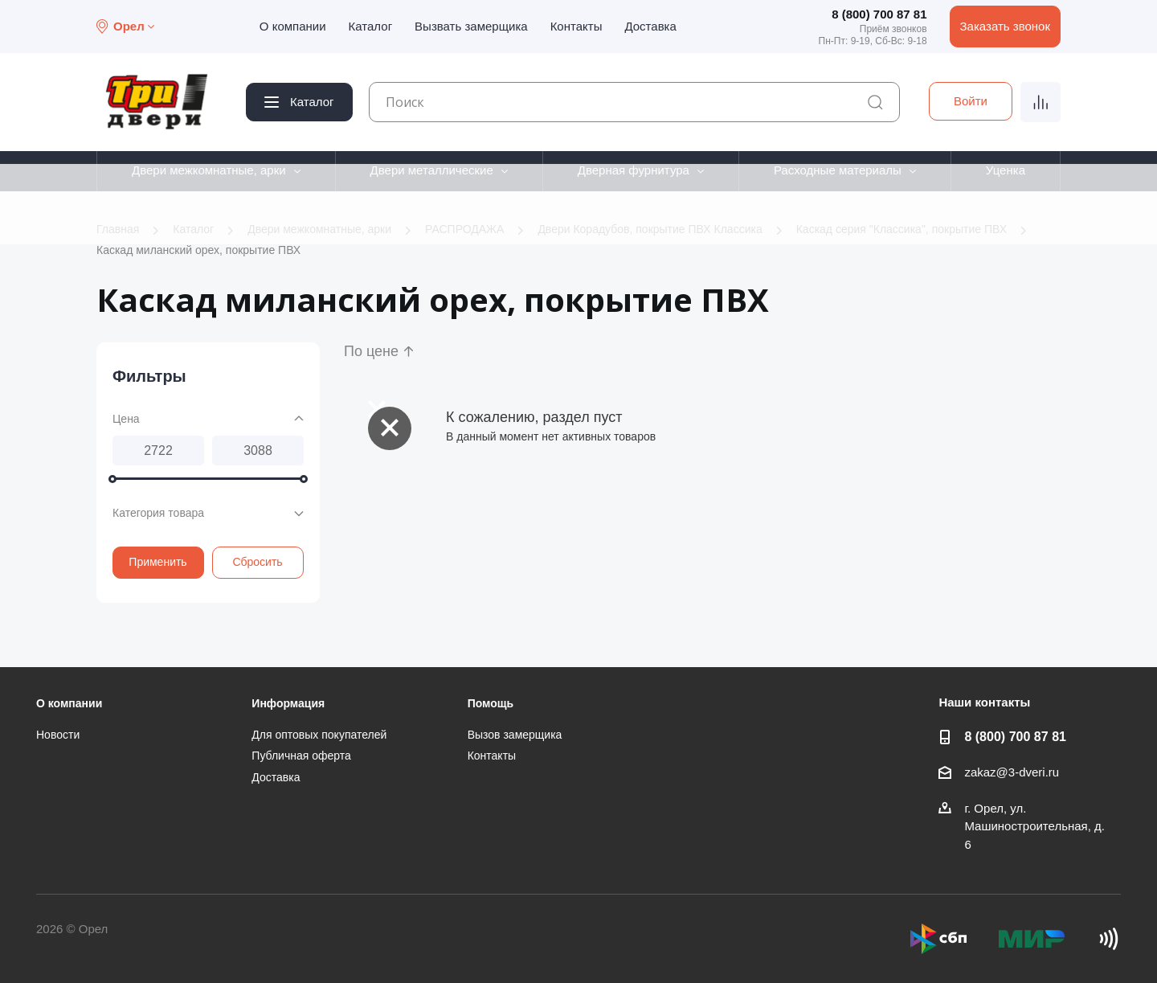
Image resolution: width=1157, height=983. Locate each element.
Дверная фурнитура (633, 170)
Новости (58, 734)
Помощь (491, 703)
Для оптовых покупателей (318, 734)
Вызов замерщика (515, 734)
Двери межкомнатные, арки (209, 170)
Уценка (1005, 170)
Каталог (371, 26)
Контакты (576, 26)
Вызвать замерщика (471, 26)
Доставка (650, 26)
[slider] (112, 479)
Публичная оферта (301, 755)
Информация (288, 703)
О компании (293, 26)
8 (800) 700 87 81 (879, 14)
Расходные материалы (837, 170)
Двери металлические (431, 170)
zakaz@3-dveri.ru (1011, 772)
